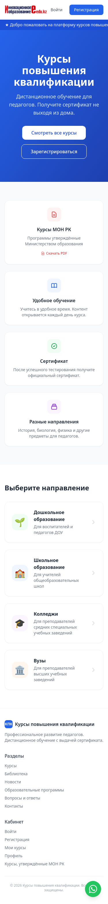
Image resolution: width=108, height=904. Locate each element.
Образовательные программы (34, 790)
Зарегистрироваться (54, 151)
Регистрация (86, 9)
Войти (56, 9)
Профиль (13, 855)
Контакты (14, 806)
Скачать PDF (54, 253)
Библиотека (16, 773)
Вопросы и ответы (22, 798)
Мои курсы (15, 847)
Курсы (11, 765)
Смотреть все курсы (54, 133)
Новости (13, 782)
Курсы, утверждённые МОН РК (34, 863)
